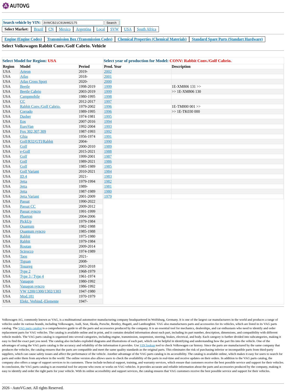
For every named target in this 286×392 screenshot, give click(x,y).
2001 (108, 76)
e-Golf (25, 151)
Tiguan (25, 261)
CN (51, 29)
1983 (108, 176)
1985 (108, 166)
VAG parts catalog (30, 328)
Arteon (25, 71)
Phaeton (26, 216)
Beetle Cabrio (30, 91)
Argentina (83, 29)
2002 (108, 71)
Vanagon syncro (32, 286)
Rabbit (25, 236)
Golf (23, 146)
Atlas (24, 76)
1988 (108, 151)
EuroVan (26, 126)
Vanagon (26, 281)
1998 (108, 96)
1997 (108, 101)
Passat (25, 201)
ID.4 (23, 176)
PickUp (25, 221)
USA (128, 29)
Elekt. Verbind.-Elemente (39, 301)
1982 (108, 181)
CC (22, 101)
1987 (108, 156)
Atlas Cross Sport (33, 81)
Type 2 (25, 271)
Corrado (26, 111)
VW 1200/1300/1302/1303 (40, 291)
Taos (23, 256)
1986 (108, 161)
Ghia (23, 136)
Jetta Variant (29, 196)
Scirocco (26, 251)
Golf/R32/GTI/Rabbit (36, 141)
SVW (114, 29)
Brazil (38, 29)
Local (100, 29)
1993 (108, 126)
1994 (108, 121)
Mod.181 (27, 296)
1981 (108, 186)
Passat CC (28, 206)
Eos (23, 121)
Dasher (25, 116)
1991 (108, 136)
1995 (108, 116)
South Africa (146, 29)
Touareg (26, 266)
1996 (108, 106)
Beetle (25, 86)
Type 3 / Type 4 (32, 276)
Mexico (65, 29)
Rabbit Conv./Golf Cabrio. (40, 106)
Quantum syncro (32, 231)
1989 (108, 146)
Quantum (27, 226)
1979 (108, 196)
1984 (108, 171)
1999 (108, 86)
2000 (108, 81)
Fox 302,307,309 (33, 131)
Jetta (23, 181)
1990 (108, 141)
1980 (108, 191)
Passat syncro (30, 211)
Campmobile (30, 96)
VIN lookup (147, 345)
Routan (25, 246)
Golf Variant (29, 171)
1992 (108, 131)
